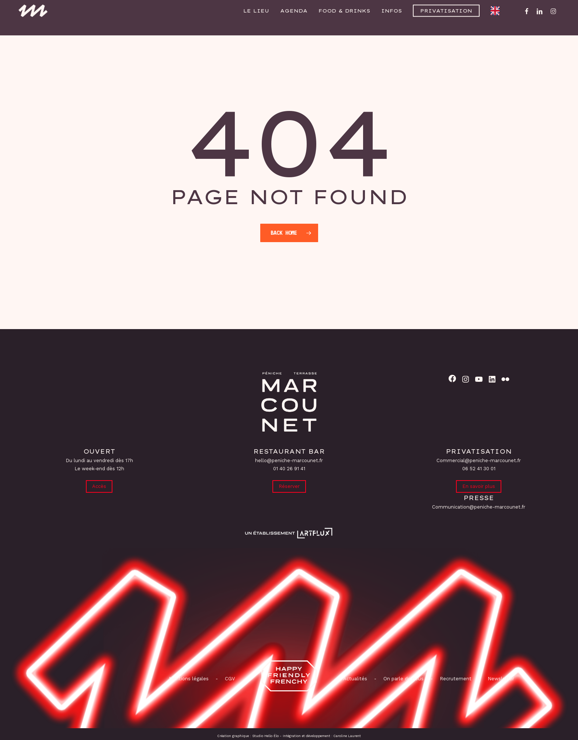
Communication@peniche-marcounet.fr (478, 507)
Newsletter (501, 678)
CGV (230, 678)
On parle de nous (403, 678)
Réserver (289, 486)
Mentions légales (189, 678)
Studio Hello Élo (265, 736)
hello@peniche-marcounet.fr (289, 459)
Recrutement (455, 678)
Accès (99, 486)
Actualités (355, 678)
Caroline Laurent (347, 736)
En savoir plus (478, 486)
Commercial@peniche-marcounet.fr (478, 459)
